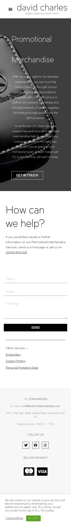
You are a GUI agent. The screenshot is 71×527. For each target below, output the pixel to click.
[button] (10, 9)
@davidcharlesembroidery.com (42, 406)
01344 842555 (16, 252)
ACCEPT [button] (33, 518)
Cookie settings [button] (14, 518)
